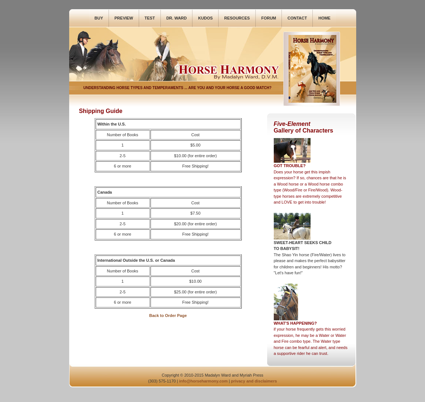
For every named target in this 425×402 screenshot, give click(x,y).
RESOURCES (237, 18)
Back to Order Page (168, 315)
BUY (99, 18)
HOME (324, 18)
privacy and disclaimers (254, 381)
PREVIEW (123, 18)
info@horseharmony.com (203, 381)
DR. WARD (176, 18)
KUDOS (205, 18)
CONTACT (297, 18)
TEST (150, 18)
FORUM (268, 18)
